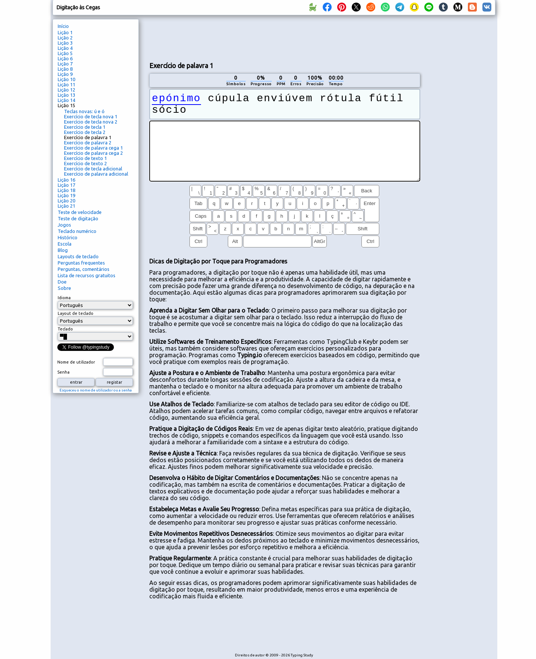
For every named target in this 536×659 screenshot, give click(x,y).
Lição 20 (66, 200)
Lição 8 (65, 68)
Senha (63, 372)
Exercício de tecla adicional (93, 168)
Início (63, 26)
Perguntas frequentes (81, 262)
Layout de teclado (75, 313)
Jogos (64, 224)
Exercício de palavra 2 (87, 142)
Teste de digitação (78, 218)
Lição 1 (65, 32)
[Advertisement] (284, 37)
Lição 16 (66, 179)
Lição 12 (66, 89)
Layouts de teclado (78, 256)
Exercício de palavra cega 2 (93, 153)
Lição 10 (66, 79)
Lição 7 (65, 63)
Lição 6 (65, 58)
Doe (62, 281)
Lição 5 (65, 53)
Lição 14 (66, 100)
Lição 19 (66, 195)
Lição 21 (66, 205)
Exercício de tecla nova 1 (90, 116)
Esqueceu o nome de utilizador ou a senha (96, 390)
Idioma (64, 297)
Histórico (67, 237)
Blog (63, 250)
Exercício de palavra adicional (96, 173)
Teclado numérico (77, 231)
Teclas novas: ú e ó (84, 111)
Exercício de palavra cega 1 (93, 147)
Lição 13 (66, 94)
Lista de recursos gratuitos (86, 275)
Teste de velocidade (80, 212)
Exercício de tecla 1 (84, 126)
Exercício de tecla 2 (84, 132)
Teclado (65, 329)
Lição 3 (65, 42)
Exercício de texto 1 (85, 158)
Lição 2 (65, 37)
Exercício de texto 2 (85, 163)
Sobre (64, 288)
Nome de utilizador (76, 362)
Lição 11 (66, 84)
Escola (64, 243)
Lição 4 (65, 48)
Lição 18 (66, 190)
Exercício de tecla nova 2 (90, 121)
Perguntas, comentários (83, 269)
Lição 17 (66, 185)
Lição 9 (65, 74)
